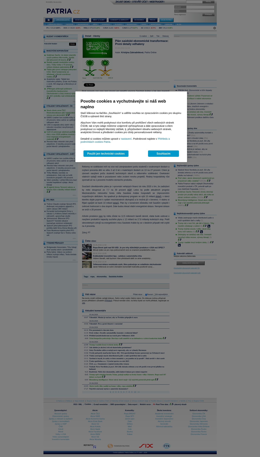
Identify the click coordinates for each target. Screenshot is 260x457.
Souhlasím (164, 153)
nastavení (126, 138)
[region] (131, 126)
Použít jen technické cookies (106, 153)
